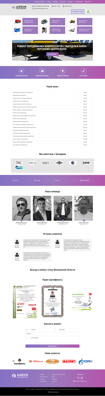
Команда (42, 374)
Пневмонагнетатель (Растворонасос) (85, 30)
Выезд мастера (43, 377)
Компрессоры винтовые (56, 21)
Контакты (88, 1)
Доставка (42, 379)
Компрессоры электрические (56, 30)
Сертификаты (43, 381)
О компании (78, 1)
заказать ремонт (84, 180)
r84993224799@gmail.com (41, 8)
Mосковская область (53, 392)
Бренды (55, 1)
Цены (49, 1)
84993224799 (68, 6)
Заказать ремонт (40, 1)
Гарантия (54, 379)
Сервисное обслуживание (58, 374)
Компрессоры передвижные (28, 21)
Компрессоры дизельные (83, 21)
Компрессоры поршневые (28, 30)
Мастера (62, 1)
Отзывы (70, 1)
